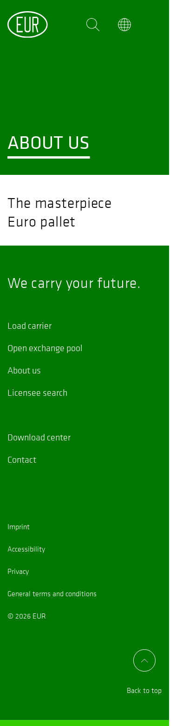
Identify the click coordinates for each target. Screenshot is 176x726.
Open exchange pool (45, 347)
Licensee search (37, 392)
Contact (21, 459)
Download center (39, 437)
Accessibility (26, 548)
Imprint (18, 526)
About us (24, 370)
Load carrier (29, 325)
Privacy (18, 571)
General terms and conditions (52, 593)
